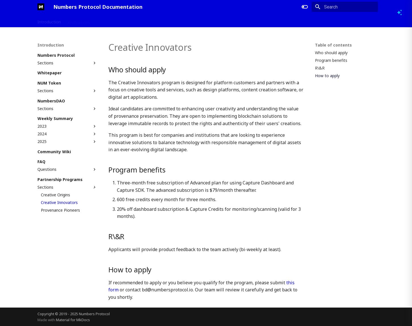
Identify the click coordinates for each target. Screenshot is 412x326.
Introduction (49, 20)
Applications (79, 20)
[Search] (345, 7)
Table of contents (333, 45)
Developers (107, 20)
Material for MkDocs (73, 319)
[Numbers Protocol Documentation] (41, 6)
